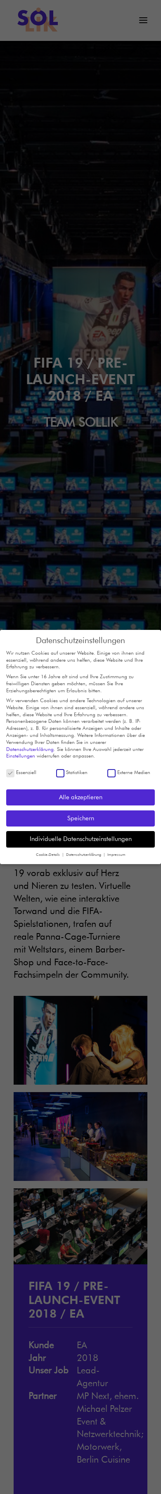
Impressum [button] (116, 853)
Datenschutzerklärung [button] (84, 853)
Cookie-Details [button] (48, 853)
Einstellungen (20, 754)
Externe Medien (128, 770)
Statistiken (72, 770)
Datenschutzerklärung (30, 747)
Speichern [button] (80, 817)
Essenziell (21, 770)
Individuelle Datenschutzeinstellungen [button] (81, 837)
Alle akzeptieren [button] (80, 796)
